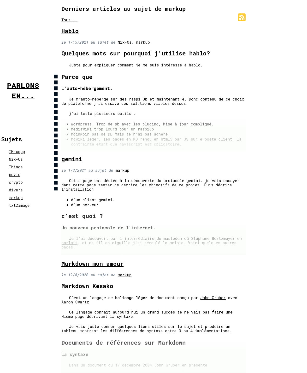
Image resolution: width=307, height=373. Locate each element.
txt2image (19, 205)
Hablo (70, 31)
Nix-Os (16, 159)
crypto (16, 182)
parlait (69, 242)
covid (14, 174)
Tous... (69, 19)
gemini (71, 159)
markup (16, 197)
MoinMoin (80, 133)
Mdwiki (78, 139)
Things (16, 166)
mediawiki (81, 128)
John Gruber (213, 297)
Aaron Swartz (75, 301)
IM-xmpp (17, 151)
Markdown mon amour (92, 263)
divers (16, 189)
